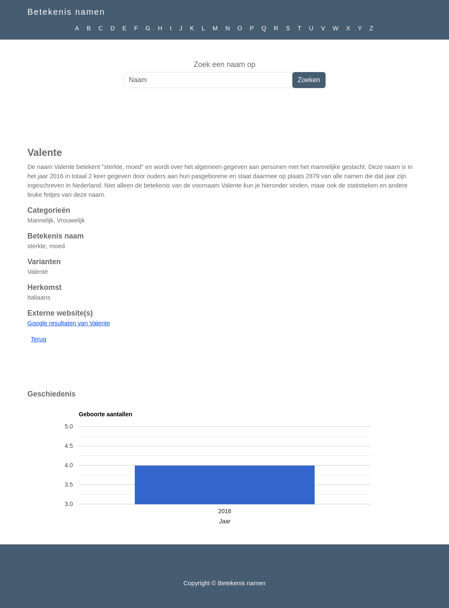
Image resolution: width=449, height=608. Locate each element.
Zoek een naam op (225, 64)
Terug (38, 339)
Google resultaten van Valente (68, 323)
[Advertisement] (224, 122)
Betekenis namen (66, 11)
